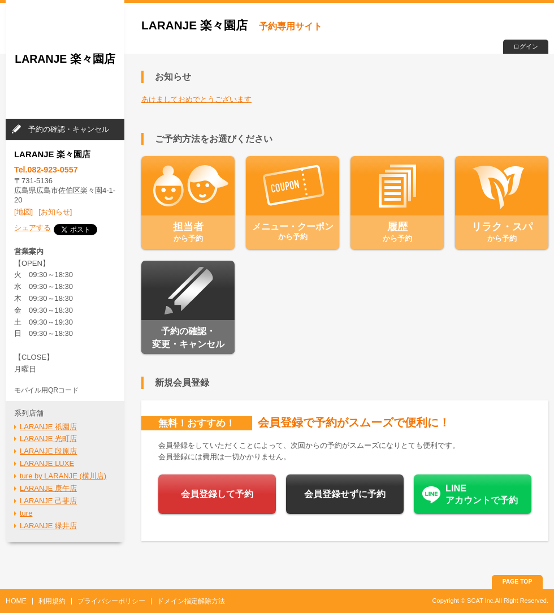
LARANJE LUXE (47, 463)
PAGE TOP (518, 582)
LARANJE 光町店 (48, 438)
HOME (16, 601)
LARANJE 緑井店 (48, 525)
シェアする (32, 227)
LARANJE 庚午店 (48, 488)
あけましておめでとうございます (196, 99)
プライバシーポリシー (111, 601)
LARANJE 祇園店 (48, 426)
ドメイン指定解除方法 (191, 601)
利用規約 (52, 601)
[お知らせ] (55, 212)
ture (26, 513)
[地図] (23, 212)
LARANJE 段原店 (48, 451)
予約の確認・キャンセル (68, 129)
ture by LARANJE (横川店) (63, 476)
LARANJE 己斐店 (48, 501)
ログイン (525, 46)
